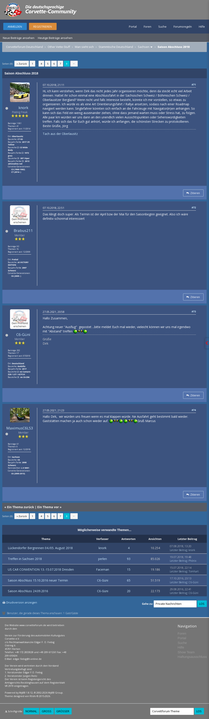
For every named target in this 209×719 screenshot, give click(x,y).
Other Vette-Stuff (59, 47)
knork (23, 107)
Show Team (186, 652)
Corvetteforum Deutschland (24, 47)
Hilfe (202, 26)
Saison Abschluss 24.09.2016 (28, 591)
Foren (147, 26)
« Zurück (22, 63)
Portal (133, 26)
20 (128, 591)
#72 (194, 207)
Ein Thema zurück (20, 507)
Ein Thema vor (48, 507)
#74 (194, 410)
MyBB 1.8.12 (26, 692)
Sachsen (143, 47)
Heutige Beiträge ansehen (55, 38)
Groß (46, 711)
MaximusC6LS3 (19, 428)
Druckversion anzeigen (21, 602)
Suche (162, 26)
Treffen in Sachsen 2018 (25, 559)
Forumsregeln (183, 26)
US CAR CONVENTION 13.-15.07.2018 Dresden (41, 569)
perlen (102, 559)
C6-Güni (23, 334)
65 (128, 580)
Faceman (102, 569)
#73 (194, 311)
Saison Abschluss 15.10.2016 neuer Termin (38, 580)
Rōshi (33, 696)
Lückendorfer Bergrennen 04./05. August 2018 (40, 548)
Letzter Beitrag (178, 550)
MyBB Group (55, 692)
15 (128, 569)
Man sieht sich (84, 47)
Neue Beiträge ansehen (18, 38)
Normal (31, 711)
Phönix (192, 561)
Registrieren (42, 26)
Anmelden (15, 26)
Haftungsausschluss (192, 657)
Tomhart (194, 571)
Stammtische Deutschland (116, 47)
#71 (194, 84)
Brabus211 (23, 230)
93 (128, 559)
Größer (62, 711)
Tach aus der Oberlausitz (60, 134)
